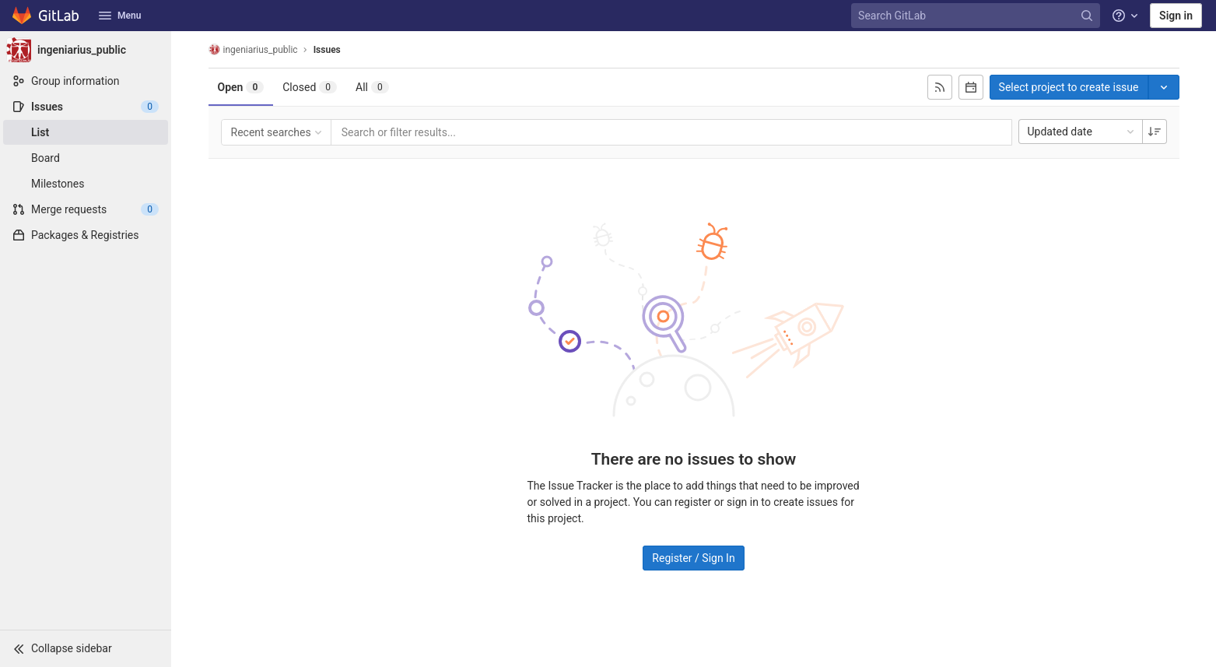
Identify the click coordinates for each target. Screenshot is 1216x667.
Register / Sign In (693, 558)
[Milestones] (85, 183)
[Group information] (85, 80)
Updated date (1082, 131)
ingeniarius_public (253, 49)
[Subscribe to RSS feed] (939, 87)
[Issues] (85, 106)
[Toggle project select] (1163, 87)
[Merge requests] (85, 209)
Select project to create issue (1069, 87)
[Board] (85, 158)
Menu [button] (120, 15)
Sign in (1176, 15)
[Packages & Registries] (85, 235)
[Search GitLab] (977, 16)
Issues (327, 49)
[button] (85, 648)
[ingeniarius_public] (85, 49)
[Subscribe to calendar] (970, 87)
